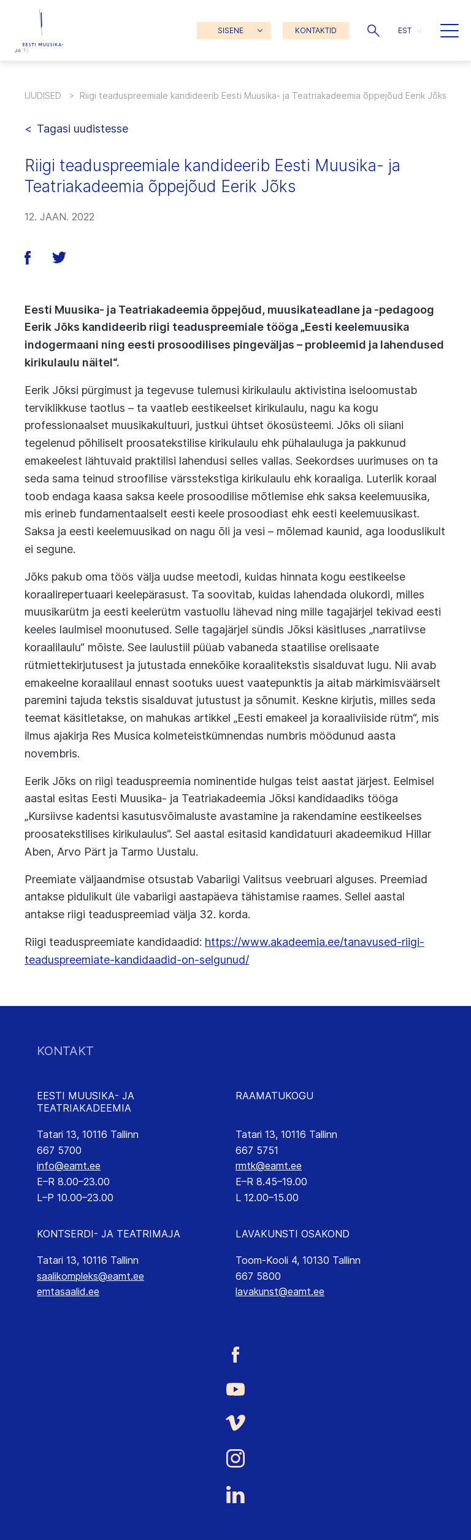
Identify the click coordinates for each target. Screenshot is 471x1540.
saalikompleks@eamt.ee (90, 1276)
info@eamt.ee (69, 1165)
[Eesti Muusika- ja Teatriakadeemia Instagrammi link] (235, 1458)
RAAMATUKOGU (274, 1095)
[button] (373, 31)
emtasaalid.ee (68, 1291)
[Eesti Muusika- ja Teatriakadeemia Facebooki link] (235, 1355)
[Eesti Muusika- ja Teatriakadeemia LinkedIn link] (235, 1494)
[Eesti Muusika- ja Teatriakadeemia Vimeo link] (235, 1422)
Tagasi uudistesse (82, 128)
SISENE (230, 30)
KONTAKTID (316, 30)
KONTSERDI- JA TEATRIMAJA (108, 1234)
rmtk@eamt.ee (269, 1165)
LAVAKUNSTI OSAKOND (293, 1234)
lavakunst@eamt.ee (280, 1291)
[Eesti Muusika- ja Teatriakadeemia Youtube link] (235, 1388)
